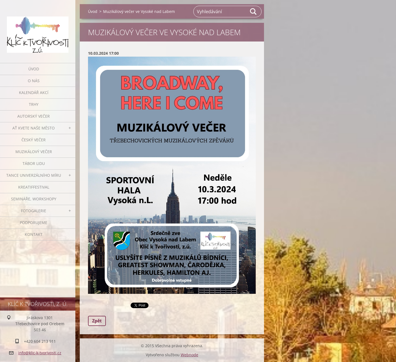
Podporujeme (33, 222)
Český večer (33, 139)
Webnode (189, 354)
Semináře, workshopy (33, 198)
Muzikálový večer (33, 151)
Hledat (253, 11)
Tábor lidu (34, 163)
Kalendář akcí (33, 92)
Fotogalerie (33, 210)
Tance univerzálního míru (33, 175)
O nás (34, 80)
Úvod (33, 68)
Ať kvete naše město (33, 128)
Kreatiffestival (33, 187)
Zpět (97, 321)
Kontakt (34, 234)
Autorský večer (33, 116)
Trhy (33, 104)
